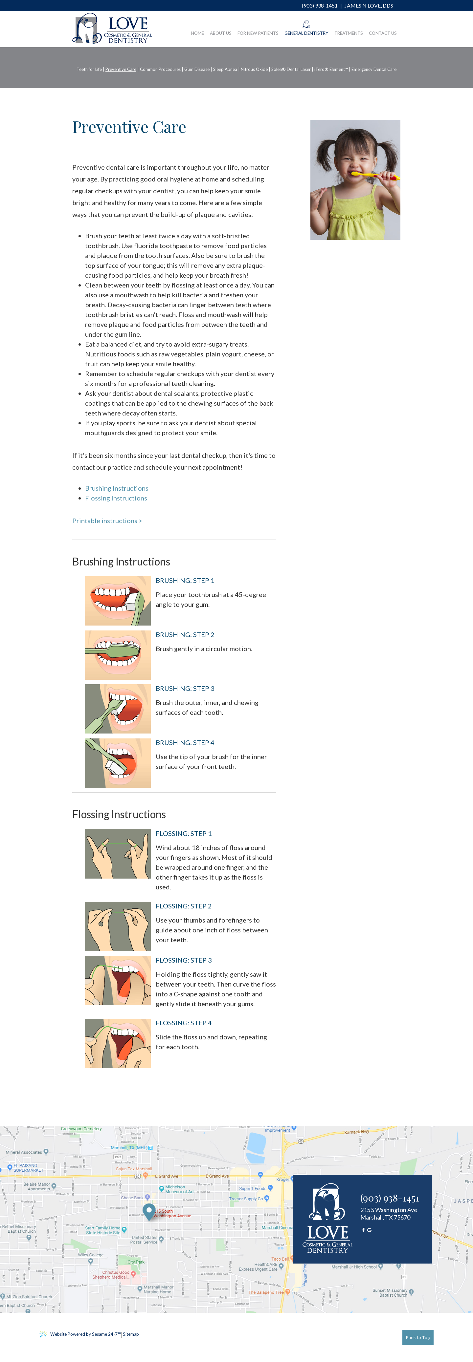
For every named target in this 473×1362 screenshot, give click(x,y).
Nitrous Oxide (254, 69)
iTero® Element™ (331, 69)
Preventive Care (120, 69)
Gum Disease (197, 69)
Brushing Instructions (116, 488)
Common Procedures (160, 69)
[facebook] (363, 1230)
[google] (369, 1230)
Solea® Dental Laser (291, 69)
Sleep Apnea (225, 69)
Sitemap (131, 1334)
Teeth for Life (89, 69)
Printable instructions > (107, 520)
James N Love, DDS (368, 5)
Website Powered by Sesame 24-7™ (80, 1334)
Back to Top (418, 1337)
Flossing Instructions (116, 498)
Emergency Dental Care (373, 69)
